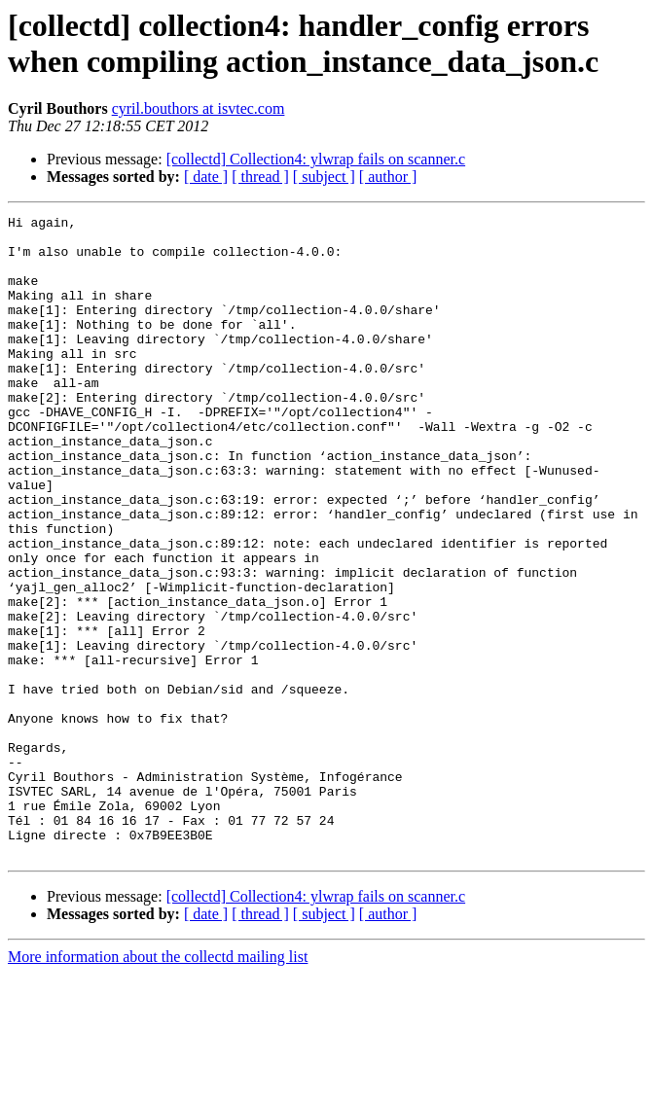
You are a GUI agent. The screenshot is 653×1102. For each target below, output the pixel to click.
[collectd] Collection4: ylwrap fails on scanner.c (315, 159)
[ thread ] (260, 176)
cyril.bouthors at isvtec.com (198, 108)
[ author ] (388, 176)
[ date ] (206, 176)
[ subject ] (324, 176)
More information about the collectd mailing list (158, 1085)
